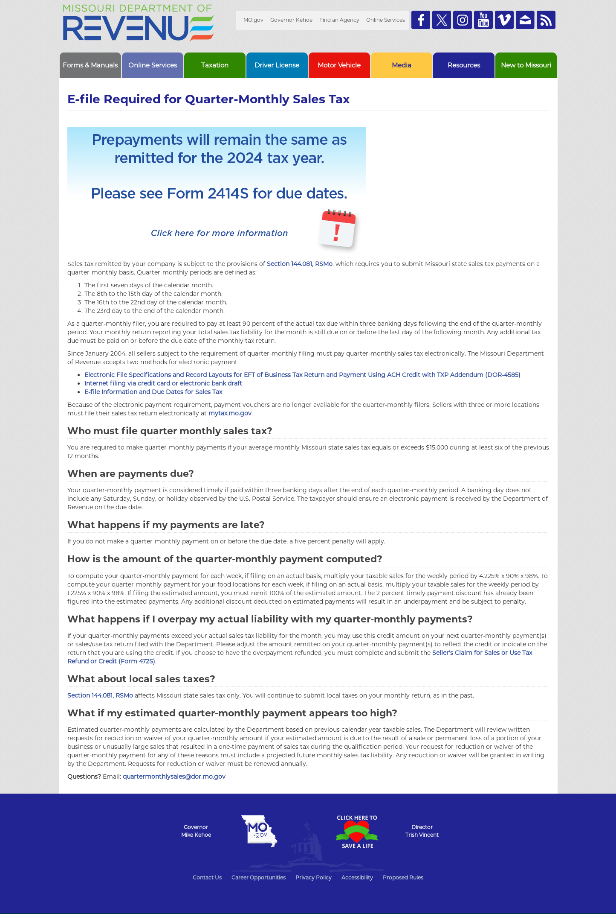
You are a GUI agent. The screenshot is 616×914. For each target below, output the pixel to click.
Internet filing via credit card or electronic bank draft (163, 383)
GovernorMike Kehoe (196, 831)
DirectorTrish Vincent (422, 831)
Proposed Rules (403, 877)
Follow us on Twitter (441, 20)
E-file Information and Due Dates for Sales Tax (153, 392)
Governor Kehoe (291, 20)
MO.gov (253, 20)
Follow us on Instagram (462, 20)
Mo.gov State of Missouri (259, 831)
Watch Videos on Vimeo (504, 20)
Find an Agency (339, 20)
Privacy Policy (313, 877)
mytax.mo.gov (230, 413)
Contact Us (207, 877)
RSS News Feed (546, 20)
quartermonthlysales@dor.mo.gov (174, 776)
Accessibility (357, 877)
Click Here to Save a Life (356, 831)
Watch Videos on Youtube (483, 20)
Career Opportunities (258, 877)
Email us (525, 20)
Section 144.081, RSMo (300, 264)
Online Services (385, 20)
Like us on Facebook (420, 20)
